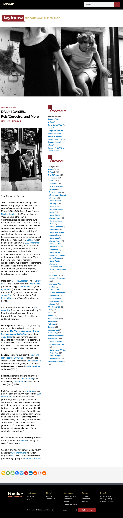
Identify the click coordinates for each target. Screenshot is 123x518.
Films (50, 310)
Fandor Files (52, 178)
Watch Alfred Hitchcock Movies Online (56, 209)
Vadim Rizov (35, 283)
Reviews (51, 327)
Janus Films (6, 295)
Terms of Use (105, 496)
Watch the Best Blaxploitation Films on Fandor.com (57, 255)
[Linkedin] (31, 473)
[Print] (44, 473)
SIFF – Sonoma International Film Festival (56, 301)
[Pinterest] (26, 473)
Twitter (85, 501)
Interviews (53, 184)
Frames (50, 316)
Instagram (86, 496)
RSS (13, 455)
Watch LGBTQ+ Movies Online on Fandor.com (56, 247)
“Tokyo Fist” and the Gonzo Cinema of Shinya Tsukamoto (55, 134)
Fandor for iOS (70, 496)
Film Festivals (53, 275)
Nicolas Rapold (8, 214)
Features (51, 181)
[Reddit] (35, 473)
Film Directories (54, 192)
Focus (50, 313)
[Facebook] (17, 473)
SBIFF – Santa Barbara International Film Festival (57, 293)
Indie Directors (53, 319)
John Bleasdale (34, 360)
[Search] (117, 4)
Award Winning (53, 175)
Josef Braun (19, 381)
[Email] (8, 473)
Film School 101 (54, 307)
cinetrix (23, 440)
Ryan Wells (6, 289)
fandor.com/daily (33, 458)
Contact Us (50, 499)
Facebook (86, 499)
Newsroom (52, 321)
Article (13, 107)
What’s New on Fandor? (56, 362)
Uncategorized (53, 330)
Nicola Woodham (33, 366)
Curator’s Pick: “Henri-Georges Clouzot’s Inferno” (56, 142)
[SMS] (12, 473)
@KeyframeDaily (18, 453)
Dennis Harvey (8, 298)
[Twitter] (22, 473)
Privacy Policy (106, 499)
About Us (50, 496)
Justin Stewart (24, 286)
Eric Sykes (29, 391)
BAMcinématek (32, 243)
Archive (5, 107)
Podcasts (51, 324)
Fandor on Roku (70, 504)
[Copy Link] (3, 473)
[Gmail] (40, 473)
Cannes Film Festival (57, 278)
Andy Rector (7, 337)
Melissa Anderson (19, 281)
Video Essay (52, 333)
